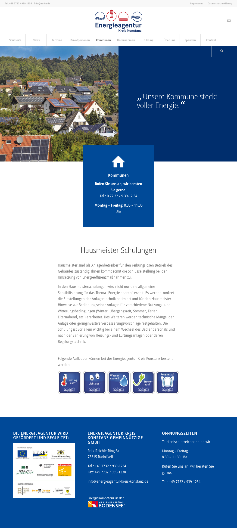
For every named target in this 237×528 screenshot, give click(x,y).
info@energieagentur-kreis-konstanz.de (118, 481)
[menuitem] (196, 3)
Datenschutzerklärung (220, 3)
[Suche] (222, 51)
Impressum (196, 3)
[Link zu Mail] (228, 20)
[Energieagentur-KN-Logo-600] (118, 20)
